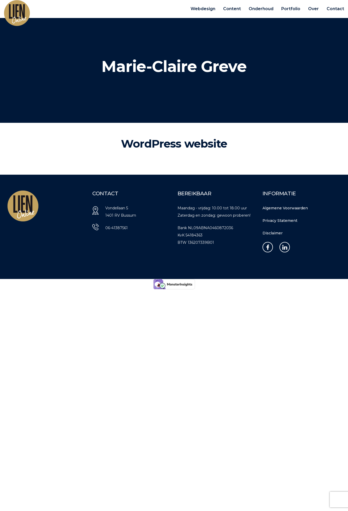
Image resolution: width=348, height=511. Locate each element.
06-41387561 (116, 228)
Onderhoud (261, 8)
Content (232, 8)
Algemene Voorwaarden (285, 208)
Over (313, 8)
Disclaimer (272, 233)
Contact (335, 8)
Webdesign (203, 8)
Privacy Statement (279, 220)
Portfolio (290, 8)
